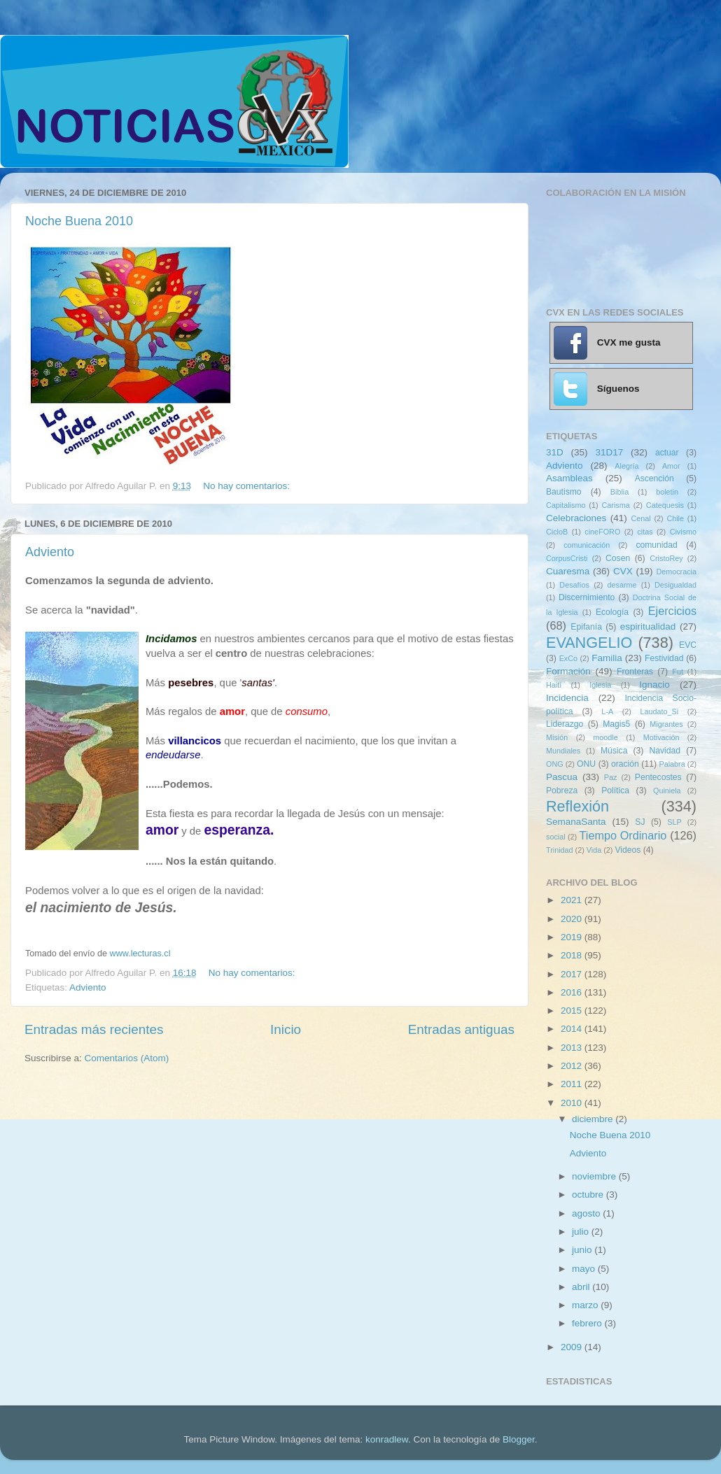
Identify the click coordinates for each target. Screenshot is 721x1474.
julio (582, 1231)
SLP (674, 822)
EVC (687, 645)
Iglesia (600, 685)
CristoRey (666, 558)
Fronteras (635, 671)
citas (644, 531)
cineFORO (602, 531)
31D (555, 452)
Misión (557, 737)
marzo (586, 1305)
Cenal (640, 518)
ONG (555, 764)
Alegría (626, 466)
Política (615, 790)
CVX (623, 571)
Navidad (664, 751)
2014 (572, 1028)
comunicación (587, 545)
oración (625, 764)
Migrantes (666, 724)
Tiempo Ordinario (623, 835)
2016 (572, 992)
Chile (675, 518)
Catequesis (665, 505)
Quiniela (667, 790)
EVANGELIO (589, 642)
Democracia (676, 571)
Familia (607, 658)
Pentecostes (658, 777)
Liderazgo (564, 724)
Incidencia (567, 698)
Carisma (616, 505)
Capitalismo (565, 505)
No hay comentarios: (248, 486)
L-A (607, 711)
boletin (667, 492)
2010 (572, 1103)
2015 (572, 1010)
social (556, 836)
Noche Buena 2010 (79, 221)
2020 (572, 919)
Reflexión (577, 806)
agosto (587, 1213)
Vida (594, 850)
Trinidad (559, 850)
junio (583, 1250)
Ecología (612, 612)
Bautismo (564, 492)
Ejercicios (672, 610)
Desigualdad (675, 585)
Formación (568, 671)
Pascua (562, 777)
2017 (572, 974)
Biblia (619, 492)
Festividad (664, 658)
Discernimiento (587, 597)
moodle (605, 737)
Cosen (618, 558)
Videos (627, 850)
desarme (621, 585)
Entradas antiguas (461, 1029)
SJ (640, 822)
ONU (586, 764)
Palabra (672, 764)
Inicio (285, 1029)
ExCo (568, 658)
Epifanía (586, 627)
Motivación (661, 737)
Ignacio (654, 684)
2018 (572, 955)
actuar (667, 453)
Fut (677, 671)
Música (614, 751)
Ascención (654, 478)
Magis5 (616, 724)
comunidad (656, 545)
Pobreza (562, 790)
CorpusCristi (566, 558)
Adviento (49, 552)
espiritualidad (648, 626)
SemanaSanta (576, 821)
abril (582, 1287)
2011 (572, 1084)
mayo (585, 1268)
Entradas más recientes (93, 1029)
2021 (572, 900)
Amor (671, 466)
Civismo (683, 531)
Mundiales (563, 750)
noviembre (595, 1176)
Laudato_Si (659, 711)
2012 (572, 1066)
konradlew (386, 1439)
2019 (572, 937)
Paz (610, 777)
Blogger (519, 1439)
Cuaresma (567, 571)
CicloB (557, 531)
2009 (572, 1347)
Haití (553, 685)
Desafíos (574, 585)
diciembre (593, 1119)
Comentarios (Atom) (127, 1058)
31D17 (609, 452)
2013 (572, 1047)
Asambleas (569, 478)
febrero (588, 1323)
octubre (589, 1194)
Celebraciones (576, 518)
